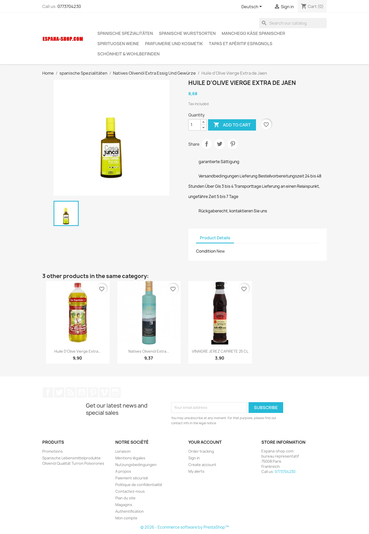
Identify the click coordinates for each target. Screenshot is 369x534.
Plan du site (125, 498)
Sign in (194, 458)
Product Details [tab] (215, 238)
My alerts (196, 471)
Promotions (52, 451)
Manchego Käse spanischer (253, 33)
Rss (70, 392)
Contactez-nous (130, 491)
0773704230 (69, 6)
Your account (205, 442)
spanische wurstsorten (187, 33)
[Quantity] (194, 125)
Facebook (48, 392)
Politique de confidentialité (138, 484)
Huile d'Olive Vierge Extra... (77, 351)
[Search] (293, 23)
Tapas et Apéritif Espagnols (240, 43)
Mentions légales (130, 458)
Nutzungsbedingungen (136, 464)
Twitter (59, 392)
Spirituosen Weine (118, 43)
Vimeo (104, 392)
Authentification (129, 511)
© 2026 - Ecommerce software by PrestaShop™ (184, 527)
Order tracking (201, 451)
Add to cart (232, 125)
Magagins (123, 504)
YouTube (82, 392)
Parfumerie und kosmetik (174, 43)
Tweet (219, 144)
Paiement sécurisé (131, 478)
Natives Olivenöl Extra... (148, 351)
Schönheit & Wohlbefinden (128, 54)
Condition (206, 251)
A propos (123, 471)
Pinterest (233, 144)
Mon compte (126, 518)
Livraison (123, 451)
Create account (202, 464)
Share (206, 144)
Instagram (115, 392)
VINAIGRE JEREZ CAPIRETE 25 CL (220, 351)
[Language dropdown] (252, 7)
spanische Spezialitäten (125, 33)
